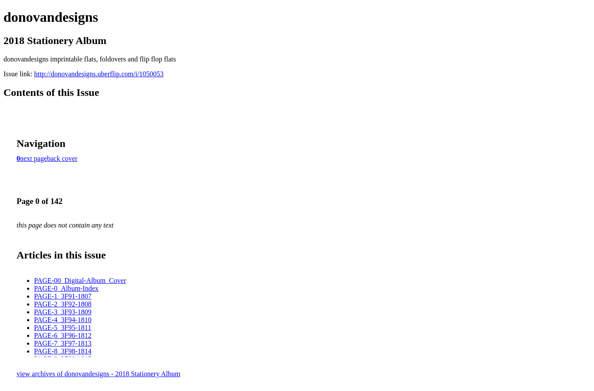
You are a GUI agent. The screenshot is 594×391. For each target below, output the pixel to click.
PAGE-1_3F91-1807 (63, 296)
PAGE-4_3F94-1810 (63, 319)
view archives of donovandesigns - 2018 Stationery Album (99, 373)
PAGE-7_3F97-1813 (63, 343)
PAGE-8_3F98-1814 (63, 351)
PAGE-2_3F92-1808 (63, 304)
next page (33, 158)
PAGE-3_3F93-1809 (63, 312)
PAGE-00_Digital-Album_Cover (80, 280)
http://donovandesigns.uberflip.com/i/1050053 (99, 74)
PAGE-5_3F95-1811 (62, 327)
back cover (62, 158)
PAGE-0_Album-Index (66, 288)
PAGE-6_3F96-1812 (63, 335)
